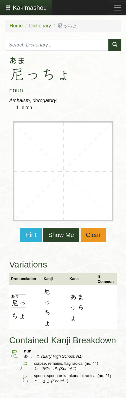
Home (16, 25)
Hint (30, 234)
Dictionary (40, 25)
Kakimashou (26, 7)
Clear (93, 234)
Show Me (61, 234)
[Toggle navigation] (117, 8)
